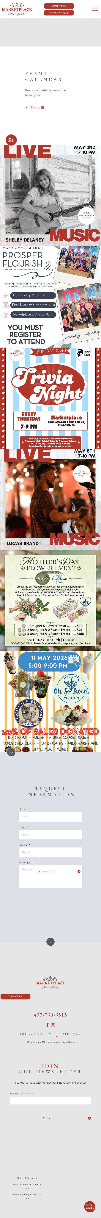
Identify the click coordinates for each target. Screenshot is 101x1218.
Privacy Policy (35, 1034)
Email (24, 827)
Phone (25, 844)
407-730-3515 (50, 1014)
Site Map (72, 1034)
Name (24, 809)
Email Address (22, 1093)
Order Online (90, 1206)
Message (26, 862)
